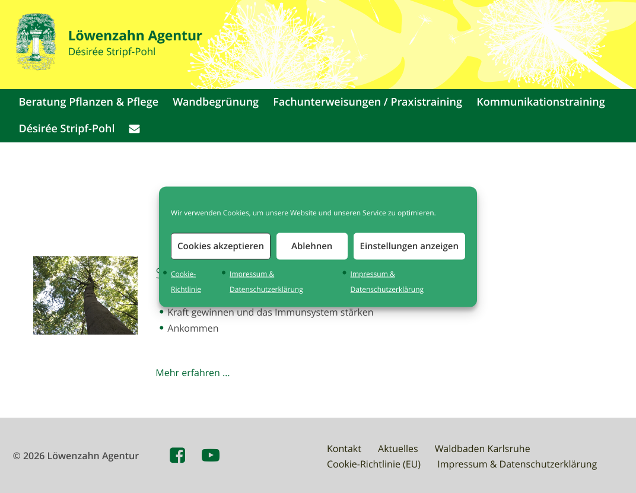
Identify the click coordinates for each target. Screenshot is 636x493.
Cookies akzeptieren (220, 246)
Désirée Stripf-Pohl (66, 129)
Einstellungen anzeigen (409, 246)
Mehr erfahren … (192, 372)
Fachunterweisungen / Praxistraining (367, 102)
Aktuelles (398, 448)
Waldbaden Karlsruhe (482, 448)
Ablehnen (311, 246)
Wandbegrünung (216, 102)
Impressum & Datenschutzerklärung (517, 463)
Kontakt (344, 448)
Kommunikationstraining (540, 102)
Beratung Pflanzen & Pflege (88, 102)
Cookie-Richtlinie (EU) (374, 463)
